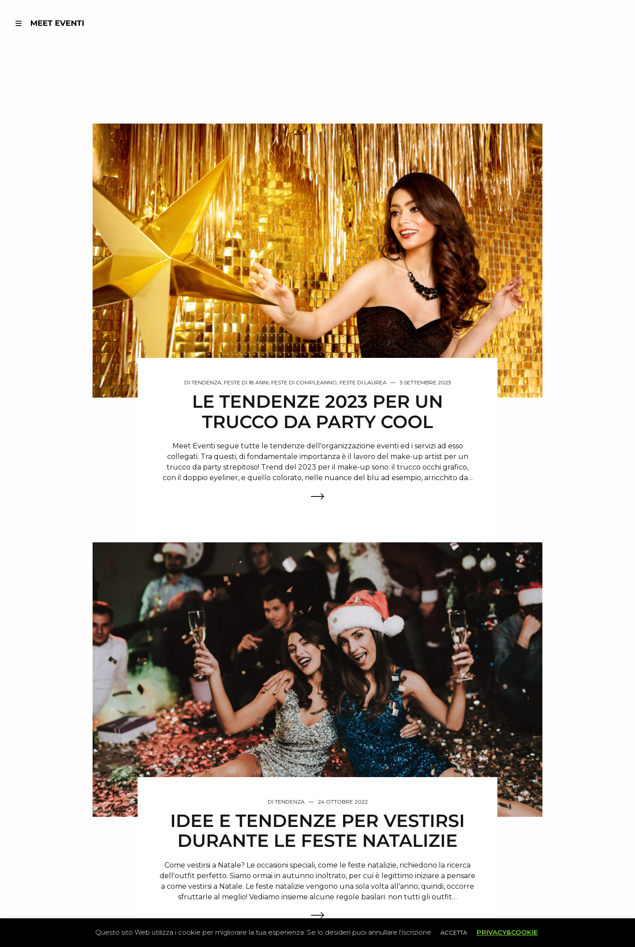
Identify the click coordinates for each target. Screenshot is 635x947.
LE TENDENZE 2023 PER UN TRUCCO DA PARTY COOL (317, 411)
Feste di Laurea (363, 382)
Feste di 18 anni (246, 382)
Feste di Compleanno (304, 382)
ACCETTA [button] (454, 932)
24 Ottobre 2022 (343, 801)
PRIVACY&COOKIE (507, 932)
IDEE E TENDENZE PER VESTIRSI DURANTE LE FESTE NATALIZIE (317, 831)
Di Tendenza (202, 382)
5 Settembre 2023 (425, 382)
